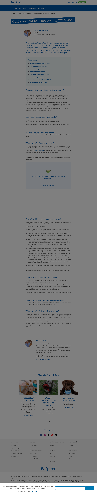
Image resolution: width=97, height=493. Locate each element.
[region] (48, 488)
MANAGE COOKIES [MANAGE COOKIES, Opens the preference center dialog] (62, 488)
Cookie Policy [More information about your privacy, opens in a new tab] (34, 491)
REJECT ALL (77, 488)
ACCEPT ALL (89, 488)
